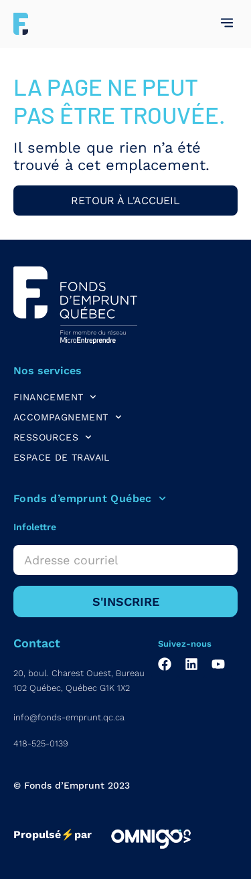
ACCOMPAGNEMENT (67, 417)
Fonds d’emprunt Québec (89, 499)
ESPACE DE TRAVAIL (61, 457)
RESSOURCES (52, 437)
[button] (227, 23)
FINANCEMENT (54, 397)
